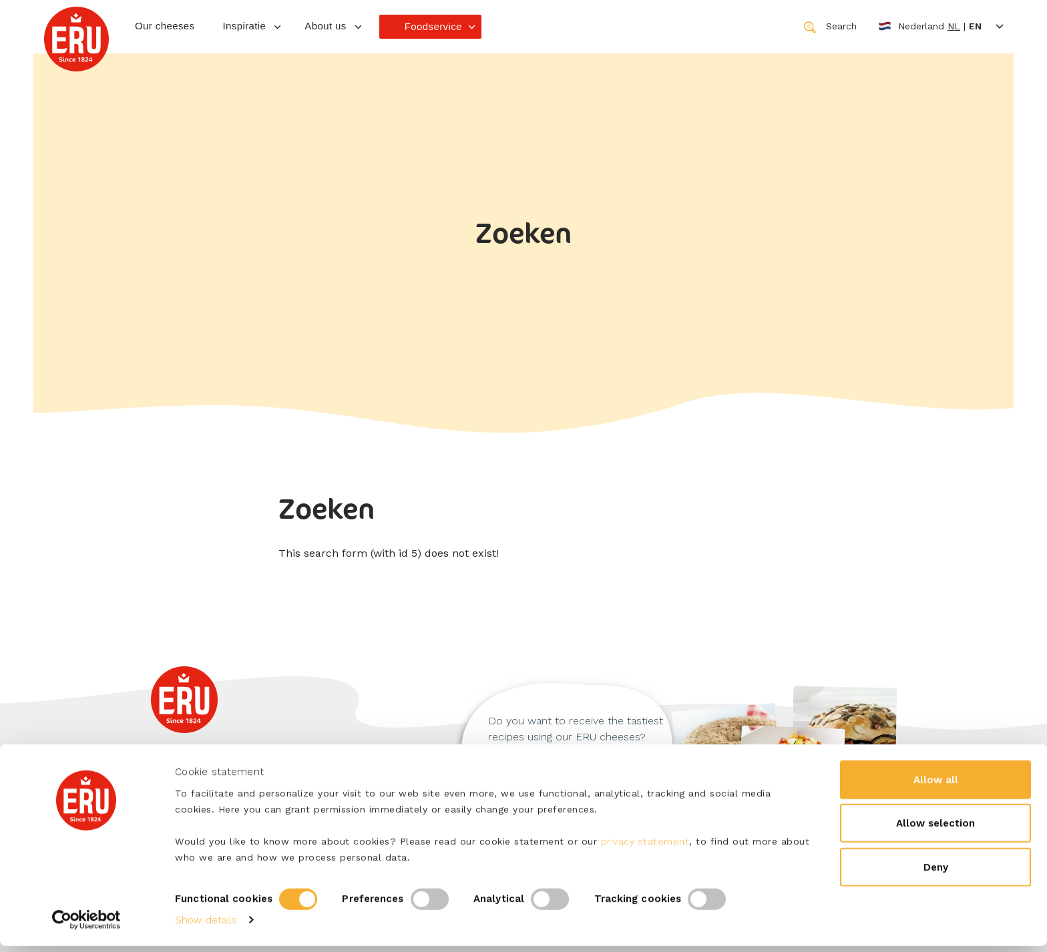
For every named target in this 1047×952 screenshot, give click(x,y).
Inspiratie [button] (244, 25)
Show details (206, 926)
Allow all (935, 785)
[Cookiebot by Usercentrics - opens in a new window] (86, 926)
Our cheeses (164, 25)
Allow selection (935, 829)
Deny (935, 873)
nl (954, 26)
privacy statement (645, 846)
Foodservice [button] (433, 26)
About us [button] (325, 25)
